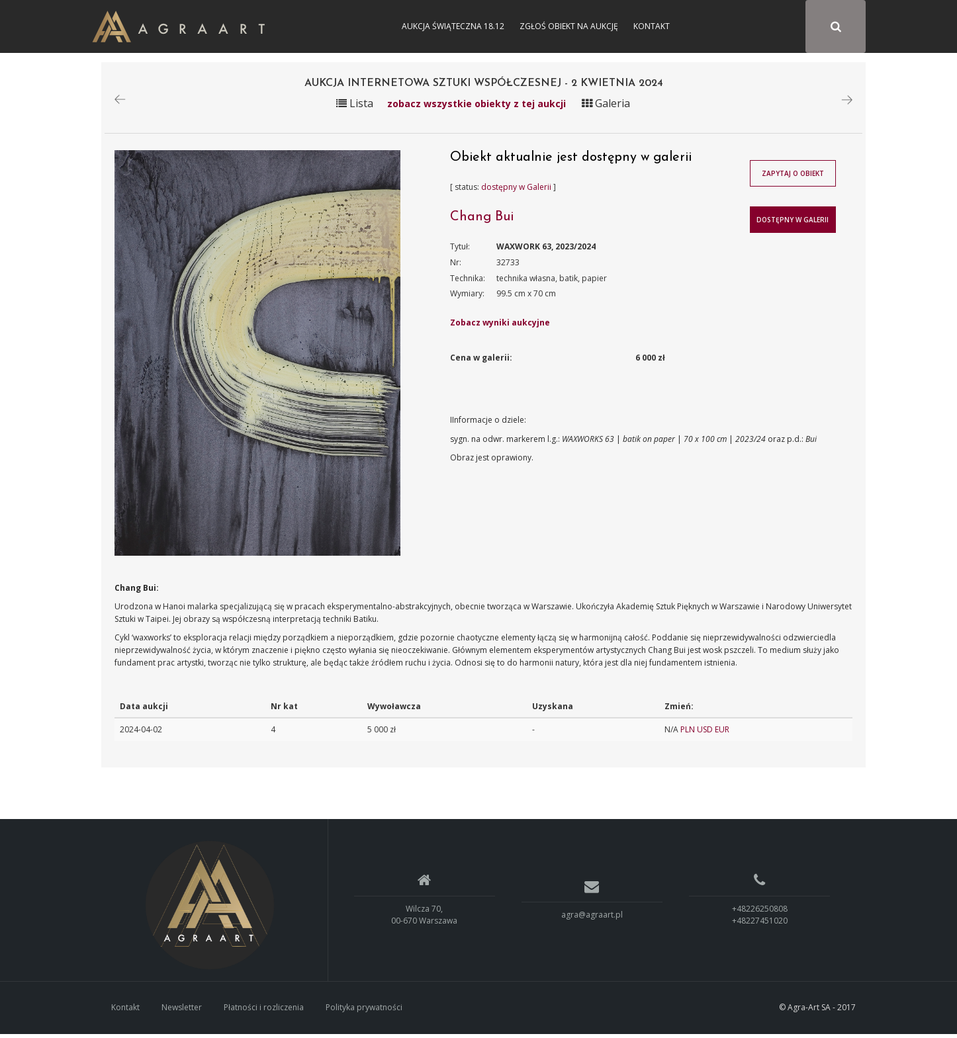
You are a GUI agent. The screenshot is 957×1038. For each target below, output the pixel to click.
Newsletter (181, 1011)
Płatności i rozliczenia (264, 1011)
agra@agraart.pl (592, 918)
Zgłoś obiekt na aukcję (569, 26)
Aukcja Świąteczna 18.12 (453, 26)
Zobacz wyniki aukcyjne (500, 326)
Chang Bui (482, 221)
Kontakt (651, 26)
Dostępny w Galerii (792, 223)
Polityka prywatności (364, 1011)
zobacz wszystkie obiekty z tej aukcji (476, 107)
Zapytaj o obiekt (793, 177)
